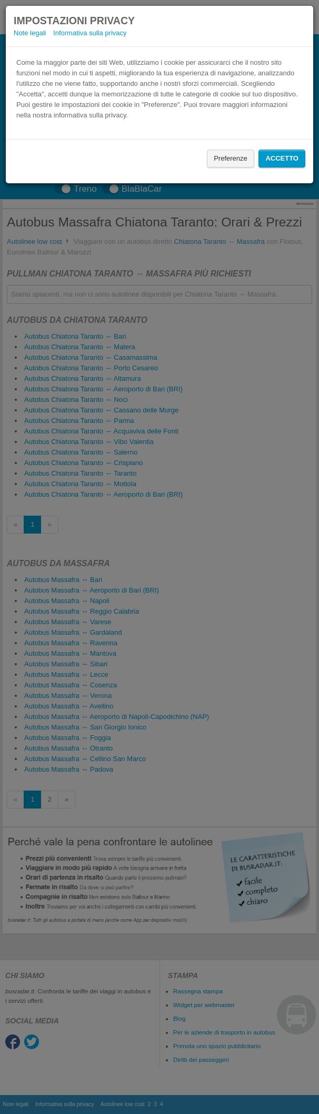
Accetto (281, 158)
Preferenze (230, 158)
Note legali (30, 33)
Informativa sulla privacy (89, 33)
